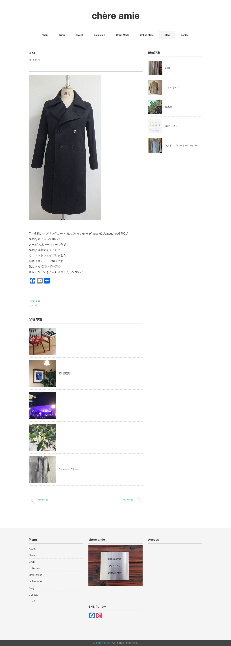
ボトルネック (172, 87)
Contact (185, 35)
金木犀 (168, 106)
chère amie (103, 642)
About (45, 35)
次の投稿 (128, 500)
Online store (147, 35)
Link (34, 600)
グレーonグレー (68, 469)
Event (79, 35)
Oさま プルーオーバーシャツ (182, 145)
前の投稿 (43, 500)
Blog (167, 35)
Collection (99, 35)
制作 (36, 305)
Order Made (122, 35)
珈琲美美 (64, 373)
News (62, 35)
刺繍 (167, 68)
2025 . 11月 (171, 126)
